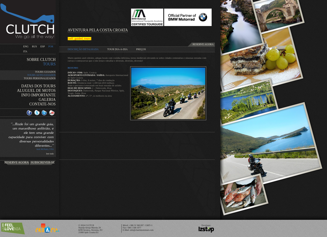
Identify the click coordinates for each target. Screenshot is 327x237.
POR (50, 46)
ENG (26, 46)
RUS (34, 46)
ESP (42, 46)
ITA (25, 51)
